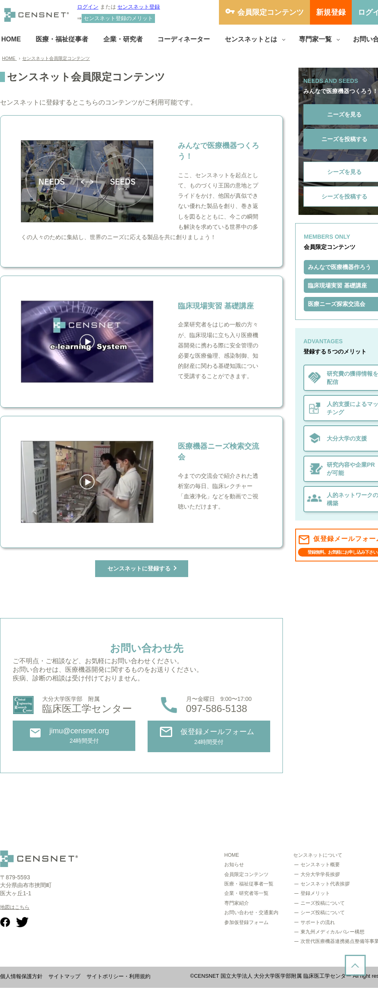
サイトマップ (64, 976)
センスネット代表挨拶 (325, 884)
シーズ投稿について (323, 912)
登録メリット (315, 893)
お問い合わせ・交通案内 (251, 912)
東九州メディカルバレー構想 (332, 932)
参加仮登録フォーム (246, 922)
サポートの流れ (318, 922)
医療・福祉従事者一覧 (248, 884)
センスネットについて (317, 855)
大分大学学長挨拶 (320, 874)
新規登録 (331, 12)
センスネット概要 (320, 864)
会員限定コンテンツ (270, 12)
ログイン (87, 7)
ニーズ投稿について (323, 903)
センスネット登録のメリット (118, 18)
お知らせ (234, 864)
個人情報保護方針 (21, 976)
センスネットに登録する (139, 568)
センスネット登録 (138, 7)
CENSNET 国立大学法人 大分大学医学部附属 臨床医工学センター (272, 976)
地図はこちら (15, 907)
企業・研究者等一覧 (246, 893)
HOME (231, 855)
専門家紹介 (236, 903)
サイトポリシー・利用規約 (118, 976)
